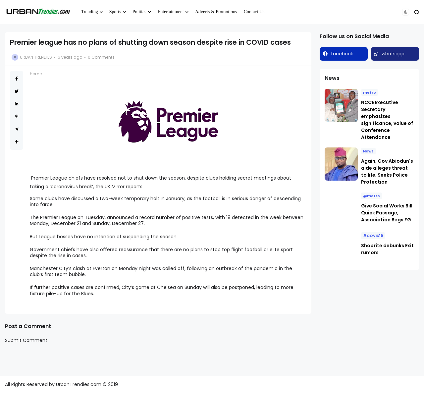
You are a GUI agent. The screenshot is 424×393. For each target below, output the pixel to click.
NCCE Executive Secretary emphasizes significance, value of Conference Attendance (387, 119)
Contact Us (254, 11)
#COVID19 (373, 235)
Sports (115, 11)
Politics (139, 11)
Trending (89, 11)
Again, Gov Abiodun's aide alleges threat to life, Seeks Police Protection (387, 171)
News (368, 151)
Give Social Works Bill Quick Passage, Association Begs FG (386, 212)
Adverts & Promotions (216, 11)
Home (36, 74)
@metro (371, 195)
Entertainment (171, 11)
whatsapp (393, 53)
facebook (342, 53)
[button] (405, 12)
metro (369, 92)
